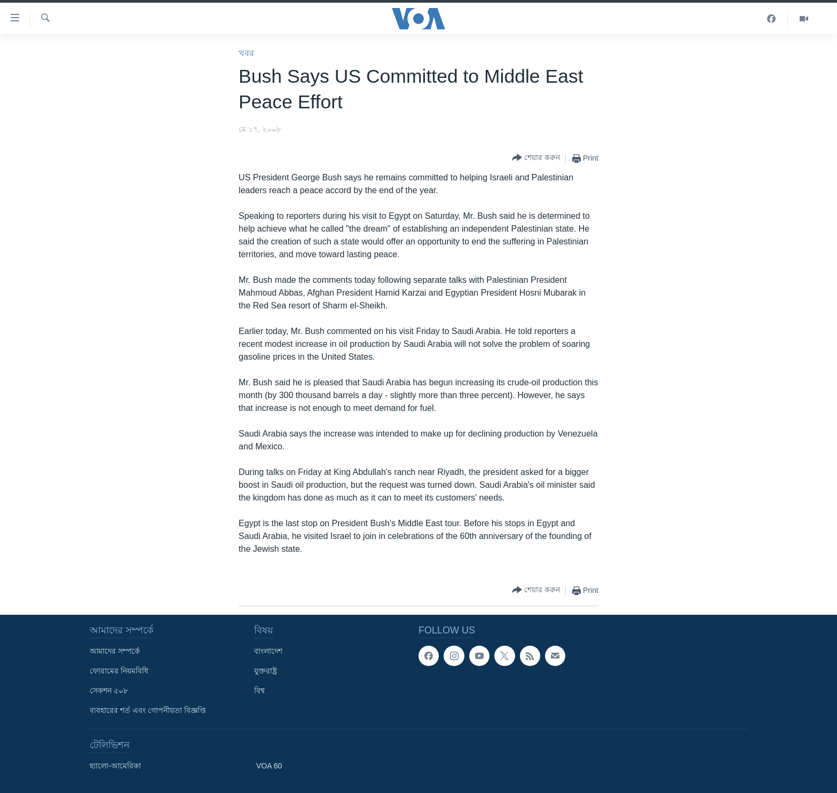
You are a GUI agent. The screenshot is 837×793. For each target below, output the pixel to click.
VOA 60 (269, 766)
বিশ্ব (259, 690)
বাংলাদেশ (268, 651)
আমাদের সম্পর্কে (115, 651)
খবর (246, 53)
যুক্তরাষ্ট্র (265, 671)
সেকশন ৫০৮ (109, 690)
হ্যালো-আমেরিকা (115, 766)
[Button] (536, 158)
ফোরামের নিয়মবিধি (119, 671)
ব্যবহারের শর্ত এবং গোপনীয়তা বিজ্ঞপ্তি (148, 710)
